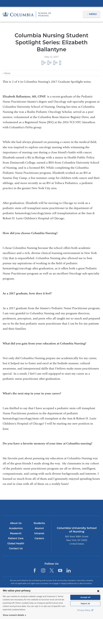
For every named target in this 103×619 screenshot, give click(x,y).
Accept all (85, 600)
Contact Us (15, 541)
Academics (15, 521)
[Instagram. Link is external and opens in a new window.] (43, 563)
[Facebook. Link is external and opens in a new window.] (34, 563)
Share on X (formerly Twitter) (50, 56)
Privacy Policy (85, 614)
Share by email (60, 56)
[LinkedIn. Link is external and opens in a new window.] (68, 563)
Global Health (15, 536)
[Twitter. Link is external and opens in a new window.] (51, 563)
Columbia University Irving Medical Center (51, 3)
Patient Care (16, 531)
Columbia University (57, 589)
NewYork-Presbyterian (51, 502)
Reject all (85, 607)
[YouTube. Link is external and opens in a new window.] (60, 563)
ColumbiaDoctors (83, 501)
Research (15, 526)
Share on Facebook (45, 56)
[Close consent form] (98, 594)
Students (39, 516)
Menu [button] (93, 14)
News (7, 66)
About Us (15, 516)
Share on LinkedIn (56, 56)
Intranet (39, 526)
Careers (39, 531)
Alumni (39, 521)
